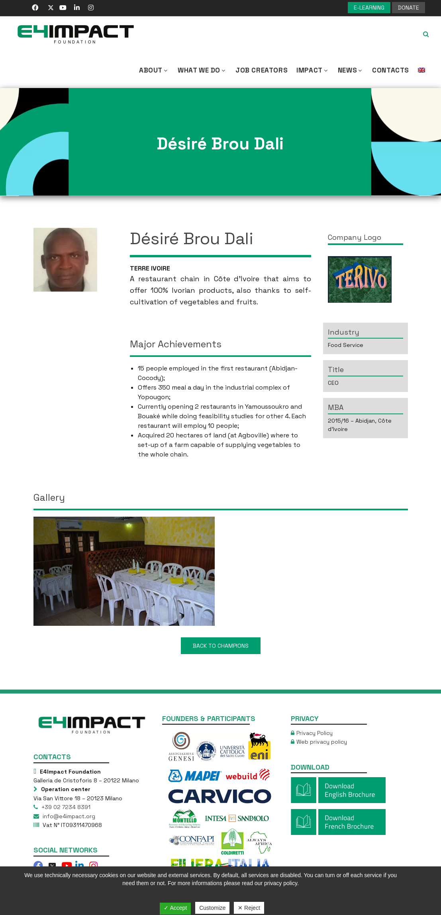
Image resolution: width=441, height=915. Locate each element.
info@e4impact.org (68, 816)
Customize (212, 908)
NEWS (350, 70)
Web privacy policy (321, 741)
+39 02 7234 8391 (65, 807)
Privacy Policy (314, 733)
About (154, 70)
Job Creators (261, 70)
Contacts (390, 70)
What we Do (202, 70)
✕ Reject (249, 908)
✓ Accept (175, 908)
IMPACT (312, 70)
